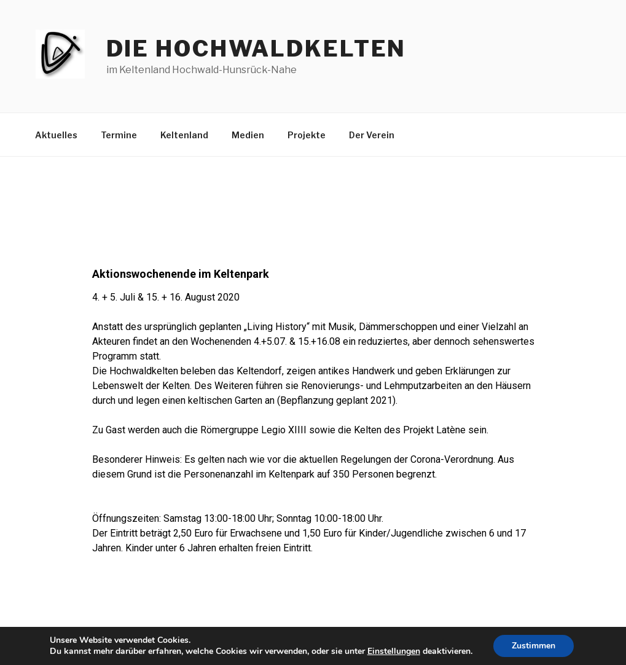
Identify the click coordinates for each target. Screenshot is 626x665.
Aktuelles (56, 135)
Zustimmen (533, 645)
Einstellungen (393, 651)
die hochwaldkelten (256, 48)
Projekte (307, 135)
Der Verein (371, 135)
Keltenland (184, 135)
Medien (248, 135)
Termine (119, 135)
